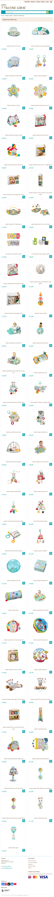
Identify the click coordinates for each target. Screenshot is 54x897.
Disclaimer (30, 864)
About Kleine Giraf (32, 860)
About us (33, 1)
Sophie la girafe (8, 15)
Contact (38, 1)
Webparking (20, 895)
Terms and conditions (32, 862)
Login (47, 1)
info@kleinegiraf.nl (8, 868)
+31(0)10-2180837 (7, 866)
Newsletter (27, 1)
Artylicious (26, 895)
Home (2, 15)
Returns (43, 1)
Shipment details (31, 866)
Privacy (29, 867)
